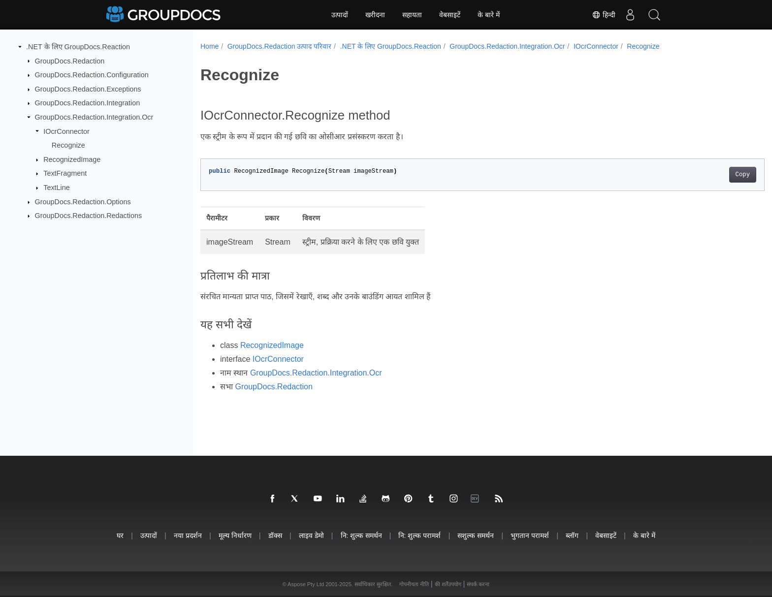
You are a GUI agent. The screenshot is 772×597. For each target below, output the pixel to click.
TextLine (56, 187)
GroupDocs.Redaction (70, 60)
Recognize (68, 145)
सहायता (412, 15)
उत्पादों (339, 15)
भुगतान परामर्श (530, 535)
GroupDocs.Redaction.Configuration (92, 75)
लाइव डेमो (311, 535)
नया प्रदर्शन (188, 535)
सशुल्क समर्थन (475, 535)
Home (209, 46)
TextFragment (65, 173)
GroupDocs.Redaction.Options (83, 202)
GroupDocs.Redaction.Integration (87, 103)
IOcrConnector (66, 131)
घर (120, 535)
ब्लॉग (572, 535)
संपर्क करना (478, 584)
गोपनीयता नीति (414, 584)
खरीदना (375, 15)
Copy (704, 174)
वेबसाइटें (449, 15)
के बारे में (489, 15)
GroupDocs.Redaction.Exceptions (88, 89)
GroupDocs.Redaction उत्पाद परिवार (279, 46)
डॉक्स (275, 535)
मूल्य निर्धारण (235, 535)
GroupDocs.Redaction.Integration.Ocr (94, 117)
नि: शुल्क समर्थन (361, 535)
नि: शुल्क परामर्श (419, 535)
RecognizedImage (71, 159)
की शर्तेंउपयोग (448, 584)
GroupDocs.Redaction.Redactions (88, 216)
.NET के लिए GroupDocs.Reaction (78, 47)
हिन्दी (603, 14)
